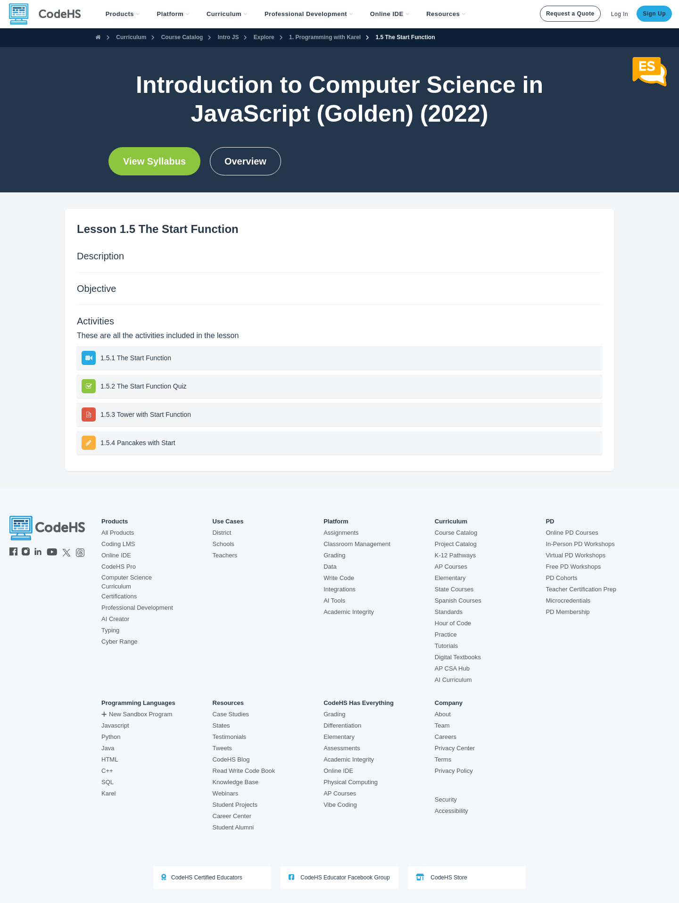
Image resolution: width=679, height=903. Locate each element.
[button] (123, 14)
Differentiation (342, 725)
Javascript (115, 725)
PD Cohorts (561, 577)
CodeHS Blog (231, 759)
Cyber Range (119, 641)
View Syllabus (154, 161)
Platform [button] (173, 13)
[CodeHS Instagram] (26, 552)
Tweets (222, 748)
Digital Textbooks (458, 657)
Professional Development (137, 607)
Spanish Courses (458, 600)
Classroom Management (356, 543)
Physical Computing (350, 782)
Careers (445, 736)
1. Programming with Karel (325, 37)
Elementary (450, 577)
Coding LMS (118, 543)
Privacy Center (455, 748)
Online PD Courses (572, 532)
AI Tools (334, 600)
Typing (110, 630)
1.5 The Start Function (405, 37)
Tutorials (446, 645)
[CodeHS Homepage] (48, 14)
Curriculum (131, 37)
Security (446, 799)
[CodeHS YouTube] (52, 552)
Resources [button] (446, 13)
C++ (107, 770)
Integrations (339, 589)
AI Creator (115, 618)
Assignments (340, 532)
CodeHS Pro (118, 566)
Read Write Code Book (244, 770)
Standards (449, 611)
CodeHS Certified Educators (201, 877)
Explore (264, 37)
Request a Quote (570, 13)
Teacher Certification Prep (581, 589)
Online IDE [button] (389, 13)
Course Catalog (182, 37)
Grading (334, 555)
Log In (619, 14)
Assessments (341, 748)
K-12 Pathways (455, 555)
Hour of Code (453, 623)
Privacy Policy (454, 770)
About (443, 714)
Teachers (225, 555)
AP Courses (451, 566)
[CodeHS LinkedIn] (38, 552)
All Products (117, 532)
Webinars (226, 793)
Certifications (119, 596)
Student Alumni (233, 827)
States (221, 725)
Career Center (232, 816)
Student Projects (235, 804)
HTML (109, 759)
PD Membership (567, 611)
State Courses (454, 589)
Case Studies (231, 714)
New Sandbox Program (136, 714)
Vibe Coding (340, 804)
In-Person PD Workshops (580, 543)
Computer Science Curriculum (126, 582)
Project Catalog (456, 543)
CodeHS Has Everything (358, 703)
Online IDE (116, 555)
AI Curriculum (453, 679)
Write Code (338, 577)
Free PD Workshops (573, 566)
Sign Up (654, 13)
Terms (443, 759)
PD (550, 521)
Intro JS (228, 37)
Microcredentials (568, 600)
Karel (108, 793)
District (222, 532)
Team (442, 725)
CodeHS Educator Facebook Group (339, 877)
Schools (223, 543)
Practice (446, 634)
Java (107, 748)
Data (329, 566)
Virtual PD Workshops (575, 555)
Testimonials (230, 736)
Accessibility (451, 810)
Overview (245, 161)
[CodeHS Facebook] (13, 552)
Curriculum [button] (227, 13)
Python (110, 736)
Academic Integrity (348, 611)
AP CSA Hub (452, 668)
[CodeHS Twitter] (66, 552)
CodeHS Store (441, 877)
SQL (107, 782)
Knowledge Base (236, 782)
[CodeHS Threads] (80, 552)
